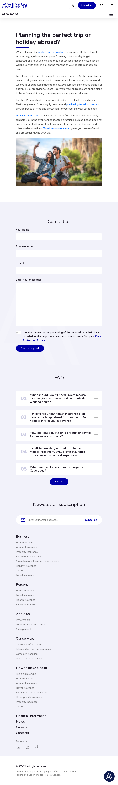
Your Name (22, 230)
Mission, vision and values (30, 624)
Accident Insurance (27, 547)
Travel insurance (25, 688)
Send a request (30, 348)
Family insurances (26, 604)
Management (23, 629)
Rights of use (53, 771)
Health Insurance (25, 542)
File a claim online (26, 674)
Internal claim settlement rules (33, 649)
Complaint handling (27, 654)
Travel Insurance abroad (29, 115)
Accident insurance (26, 683)
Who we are (23, 620)
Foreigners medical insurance (32, 692)
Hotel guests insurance (29, 697)
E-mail (20, 263)
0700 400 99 (10, 14)
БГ (101, 5)
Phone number (25, 246)
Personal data (24, 771)
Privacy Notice (71, 771)
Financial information (31, 716)
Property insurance (27, 702)
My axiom (86, 5)
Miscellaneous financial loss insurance (37, 561)
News (20, 721)
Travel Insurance (25, 575)
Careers (21, 727)
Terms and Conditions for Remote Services (39, 774)
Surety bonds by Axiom (29, 556)
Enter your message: (28, 280)
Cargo (19, 570)
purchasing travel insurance (81, 104)
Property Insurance (27, 552)
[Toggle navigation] (111, 14)
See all (59, 481)
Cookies (38, 771)
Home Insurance (25, 590)
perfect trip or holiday (50, 52)
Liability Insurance (26, 566)
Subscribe (91, 520)
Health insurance (25, 678)
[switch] (18, 332)
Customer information (28, 644)
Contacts (22, 733)
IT (111, 5)
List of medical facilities (29, 658)
